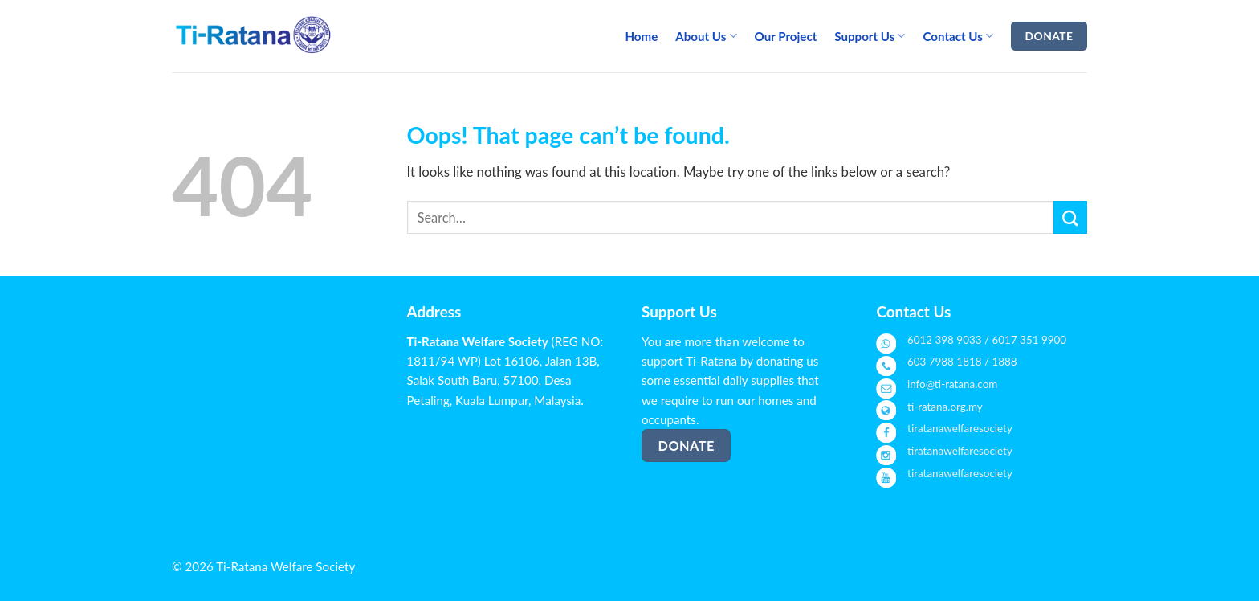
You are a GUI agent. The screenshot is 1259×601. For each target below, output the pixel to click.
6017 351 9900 (1029, 339)
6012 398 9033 (944, 339)
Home (641, 36)
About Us (705, 35)
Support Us (869, 35)
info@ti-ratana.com (952, 384)
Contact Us (958, 35)
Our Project (786, 36)
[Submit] (1070, 217)
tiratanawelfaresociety (959, 428)
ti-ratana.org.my (945, 406)
